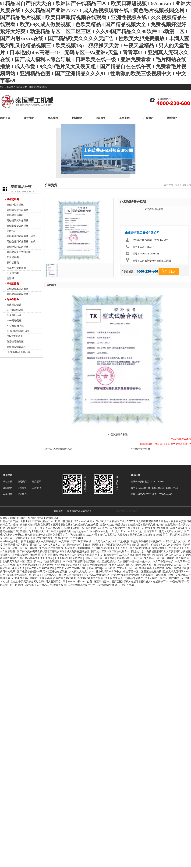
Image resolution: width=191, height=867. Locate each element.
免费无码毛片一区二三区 (18, 561)
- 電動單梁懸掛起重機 (16, 210)
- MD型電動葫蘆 (14, 336)
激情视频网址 (144, 554)
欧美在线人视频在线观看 (40, 568)
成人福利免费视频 (140, 548)
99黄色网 (175, 581)
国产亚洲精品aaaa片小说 (82, 585)
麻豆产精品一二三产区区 (108, 581)
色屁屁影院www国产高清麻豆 (123, 544)
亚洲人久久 (18, 568)
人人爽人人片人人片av (82, 571)
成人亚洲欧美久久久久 (110, 561)
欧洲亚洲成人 (160, 548)
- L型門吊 (10, 231)
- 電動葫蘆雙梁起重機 (16, 225)
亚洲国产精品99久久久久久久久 (110, 548)
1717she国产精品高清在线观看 (78, 561)
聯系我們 (172, 118)
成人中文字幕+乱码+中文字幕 (52, 541)
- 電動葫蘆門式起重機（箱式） (21, 241)
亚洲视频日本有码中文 (109, 571)
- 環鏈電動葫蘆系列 (15, 346)
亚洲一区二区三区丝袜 (25, 548)
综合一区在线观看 (176, 568)
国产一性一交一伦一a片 (138, 561)
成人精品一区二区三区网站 (159, 558)
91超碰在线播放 (140, 541)
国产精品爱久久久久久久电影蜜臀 (63, 574)
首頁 (177, 185)
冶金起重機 (144, 449)
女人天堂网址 (75, 564)
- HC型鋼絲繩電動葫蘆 (17, 331)
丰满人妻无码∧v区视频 (52, 564)
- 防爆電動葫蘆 (13, 304)
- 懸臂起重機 (12, 262)
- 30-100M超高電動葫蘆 (17, 352)
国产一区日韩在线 (81, 541)
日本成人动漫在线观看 (47, 561)
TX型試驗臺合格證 (62, 449)
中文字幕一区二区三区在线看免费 (142, 571)
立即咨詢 (168, 271)
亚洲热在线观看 (58, 571)
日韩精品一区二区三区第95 (119, 554)
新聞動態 (77, 118)
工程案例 (124, 118)
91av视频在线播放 (107, 585)
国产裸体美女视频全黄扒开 (32, 551)
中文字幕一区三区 (127, 568)
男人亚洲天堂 (53, 581)
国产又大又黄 (166, 551)
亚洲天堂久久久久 (176, 541)
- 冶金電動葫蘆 (13, 315)
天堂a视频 (124, 541)
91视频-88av (157, 541)
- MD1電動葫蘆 (13, 320)
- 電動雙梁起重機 (14, 215)
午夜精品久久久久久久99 (167, 554)
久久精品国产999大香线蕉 (52, 585)
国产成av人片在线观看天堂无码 (154, 564)
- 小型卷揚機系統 (14, 325)
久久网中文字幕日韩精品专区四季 (124, 578)
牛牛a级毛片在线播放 (51, 548)
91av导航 (30, 585)
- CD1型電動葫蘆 (14, 310)
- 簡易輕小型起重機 (15, 268)
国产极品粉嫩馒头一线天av (32, 571)
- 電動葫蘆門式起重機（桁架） (21, 236)
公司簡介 (22, 481)
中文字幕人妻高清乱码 (97, 574)
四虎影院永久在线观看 (154, 574)
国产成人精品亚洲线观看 (26, 554)
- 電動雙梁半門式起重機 (18, 252)
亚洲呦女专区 (57, 551)
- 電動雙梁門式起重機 (16, 247)
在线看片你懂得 (150, 544)
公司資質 (101, 118)
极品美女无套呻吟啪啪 (78, 548)
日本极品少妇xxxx (27, 564)
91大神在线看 (127, 585)
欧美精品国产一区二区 (130, 558)
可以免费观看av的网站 (25, 578)
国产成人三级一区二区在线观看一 (110, 551)
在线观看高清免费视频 (152, 568)
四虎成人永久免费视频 (144, 551)
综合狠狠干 (35, 574)
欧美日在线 (94, 568)
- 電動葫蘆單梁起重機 (16, 289)
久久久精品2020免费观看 (68, 558)
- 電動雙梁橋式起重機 (16, 294)
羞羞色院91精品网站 (96, 564)
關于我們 (29, 118)
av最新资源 (109, 568)
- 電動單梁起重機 (14, 204)
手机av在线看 (131, 581)
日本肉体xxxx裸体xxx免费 (78, 581)
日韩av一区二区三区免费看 (99, 558)
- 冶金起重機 (12, 273)
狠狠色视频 (27, 541)
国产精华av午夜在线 (79, 544)
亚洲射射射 (98, 544)
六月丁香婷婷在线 (163, 561)
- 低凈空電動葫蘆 (14, 341)
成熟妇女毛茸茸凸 (17, 574)
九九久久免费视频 (170, 544)
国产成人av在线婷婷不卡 (154, 581)
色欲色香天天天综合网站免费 (27, 581)
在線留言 (148, 118)
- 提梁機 (9, 278)
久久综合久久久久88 (105, 541)
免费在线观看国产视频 (91, 578)
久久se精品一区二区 (156, 578)
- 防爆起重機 (12, 257)
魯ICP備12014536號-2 (126, 511)
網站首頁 (5, 118)
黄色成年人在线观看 (65, 578)
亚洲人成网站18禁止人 (122, 564)
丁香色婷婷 (45, 578)
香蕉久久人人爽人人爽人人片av (48, 544)
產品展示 (53, 118)
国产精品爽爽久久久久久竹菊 (36, 558)
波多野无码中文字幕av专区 (71, 568)
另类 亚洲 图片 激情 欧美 (56, 554)
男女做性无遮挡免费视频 (125, 574)
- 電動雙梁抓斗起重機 (16, 220)
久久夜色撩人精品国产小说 (87, 554)
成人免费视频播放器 (78, 551)
